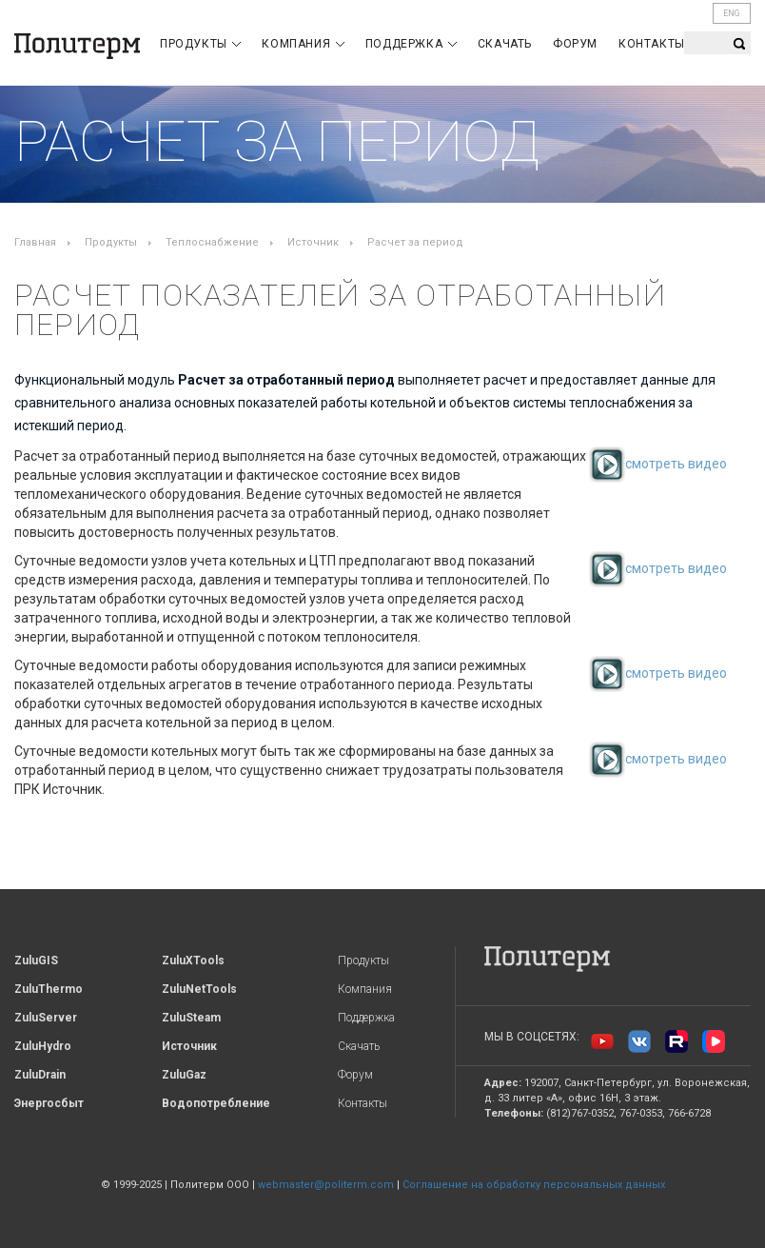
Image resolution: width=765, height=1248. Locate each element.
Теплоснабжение (212, 242)
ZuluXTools (193, 960)
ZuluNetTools (199, 989)
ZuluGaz (184, 1074)
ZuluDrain (40, 1074)
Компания (302, 43)
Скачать (505, 43)
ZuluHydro (42, 1046)
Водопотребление (216, 1103)
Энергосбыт (49, 1103)
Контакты (651, 43)
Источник (313, 242)
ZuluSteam (191, 1017)
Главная (35, 242)
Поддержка (411, 43)
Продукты (200, 43)
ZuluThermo (48, 989)
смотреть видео (658, 463)
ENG (731, 13)
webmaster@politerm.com (326, 1185)
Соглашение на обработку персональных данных (533, 1185)
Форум (575, 43)
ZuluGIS (36, 960)
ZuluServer (45, 1017)
